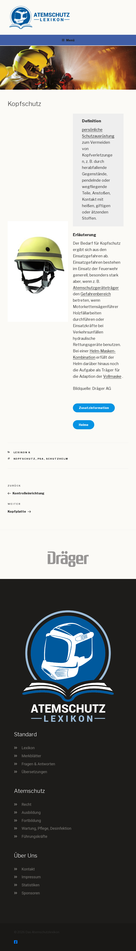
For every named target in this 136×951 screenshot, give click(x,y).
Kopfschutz (25, 458)
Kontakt (28, 869)
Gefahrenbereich (95, 294)
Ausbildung (31, 812)
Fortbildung (31, 820)
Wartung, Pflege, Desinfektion (46, 828)
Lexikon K (22, 452)
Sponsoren (31, 893)
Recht (26, 804)
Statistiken (31, 885)
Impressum (31, 877)
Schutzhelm (57, 458)
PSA (40, 458)
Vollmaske (112, 376)
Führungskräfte (34, 836)
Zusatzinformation (94, 408)
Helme (83, 425)
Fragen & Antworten (38, 764)
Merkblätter (31, 756)
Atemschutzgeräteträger (96, 288)
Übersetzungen (34, 772)
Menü (68, 40)
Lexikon (28, 748)
